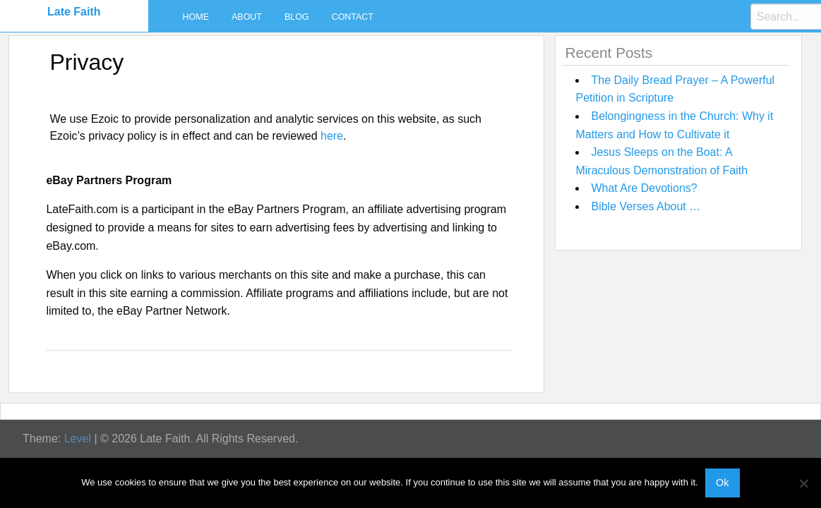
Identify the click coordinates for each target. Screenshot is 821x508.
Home (196, 17)
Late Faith (74, 12)
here (331, 136)
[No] (803, 483)
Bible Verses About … (645, 206)
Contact (352, 17)
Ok (722, 482)
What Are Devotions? (644, 188)
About (247, 17)
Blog (296, 17)
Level (77, 439)
